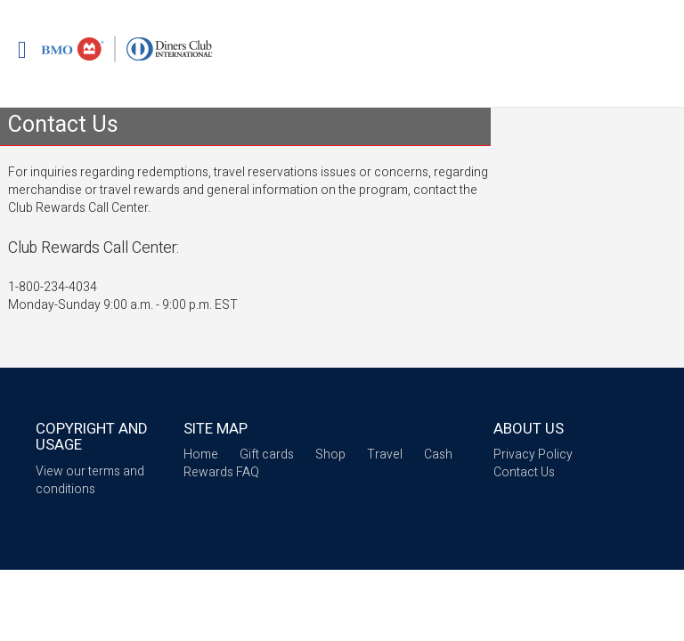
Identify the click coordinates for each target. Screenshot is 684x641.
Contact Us (524, 472)
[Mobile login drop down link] (22, 51)
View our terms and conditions (90, 480)
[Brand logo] (127, 49)
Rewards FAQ (221, 472)
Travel (385, 454)
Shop (330, 454)
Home (200, 454)
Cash (438, 454)
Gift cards (267, 454)
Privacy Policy (533, 454)
